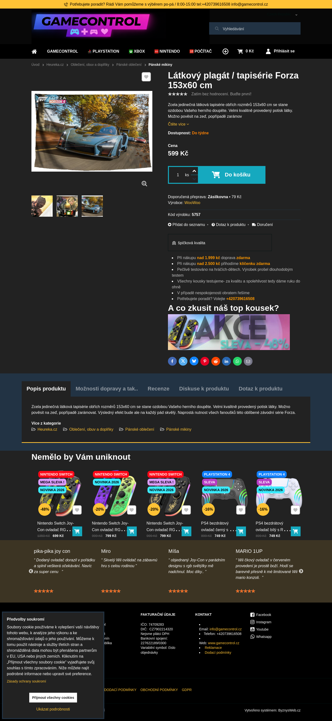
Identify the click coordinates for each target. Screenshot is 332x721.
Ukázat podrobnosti (53, 709)
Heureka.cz (47, 429)
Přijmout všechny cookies (53, 698)
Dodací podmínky (218, 652)
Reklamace (213, 648)
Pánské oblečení (139, 429)
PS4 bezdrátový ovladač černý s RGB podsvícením (220, 526)
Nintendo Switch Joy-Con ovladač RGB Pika (56, 526)
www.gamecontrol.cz (223, 643)
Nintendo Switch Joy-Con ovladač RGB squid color (111, 526)
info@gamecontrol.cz (226, 629)
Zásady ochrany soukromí (26, 681)
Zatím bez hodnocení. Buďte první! (221, 94)
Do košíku (237, 175)
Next (301, 571)
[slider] (177, 94)
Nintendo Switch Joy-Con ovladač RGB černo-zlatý (165, 526)
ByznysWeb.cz (289, 710)
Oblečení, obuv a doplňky (91, 429)
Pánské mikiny (178, 429)
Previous (31, 571)
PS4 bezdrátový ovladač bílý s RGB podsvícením (273, 526)
